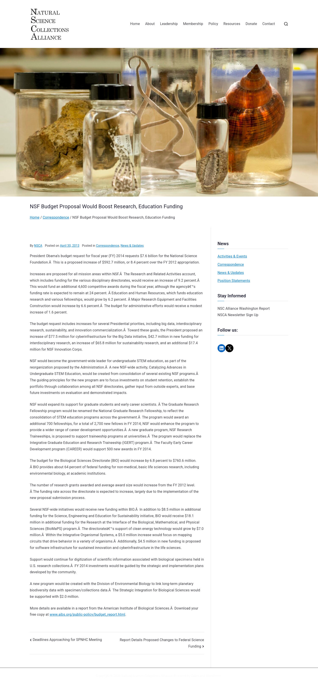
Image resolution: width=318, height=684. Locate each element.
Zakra (195, 676)
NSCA (38, 245)
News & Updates (132, 245)
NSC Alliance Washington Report (244, 308)
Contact (268, 24)
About (150, 24)
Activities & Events (232, 256)
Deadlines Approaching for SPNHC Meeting (67, 640)
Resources (231, 24)
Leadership (169, 24)
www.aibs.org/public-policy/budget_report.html (87, 614)
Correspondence (107, 245)
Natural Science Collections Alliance (146, 676)
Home (135, 24)
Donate (251, 24)
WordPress (213, 676)
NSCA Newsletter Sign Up (238, 315)
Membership (193, 24)
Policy (213, 24)
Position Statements (234, 281)
